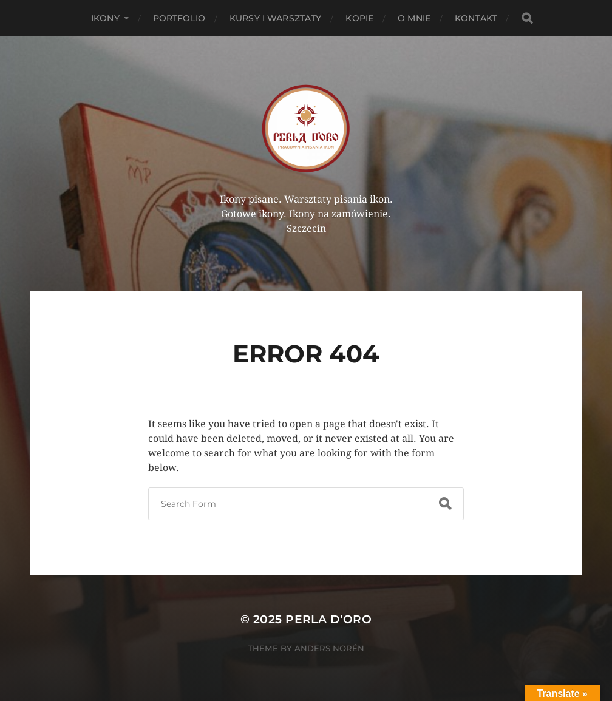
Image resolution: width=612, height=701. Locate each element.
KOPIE (359, 18)
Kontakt (476, 18)
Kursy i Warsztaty (275, 18)
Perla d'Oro (328, 619)
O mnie (414, 18)
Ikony (105, 18)
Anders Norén (329, 648)
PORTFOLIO (179, 18)
